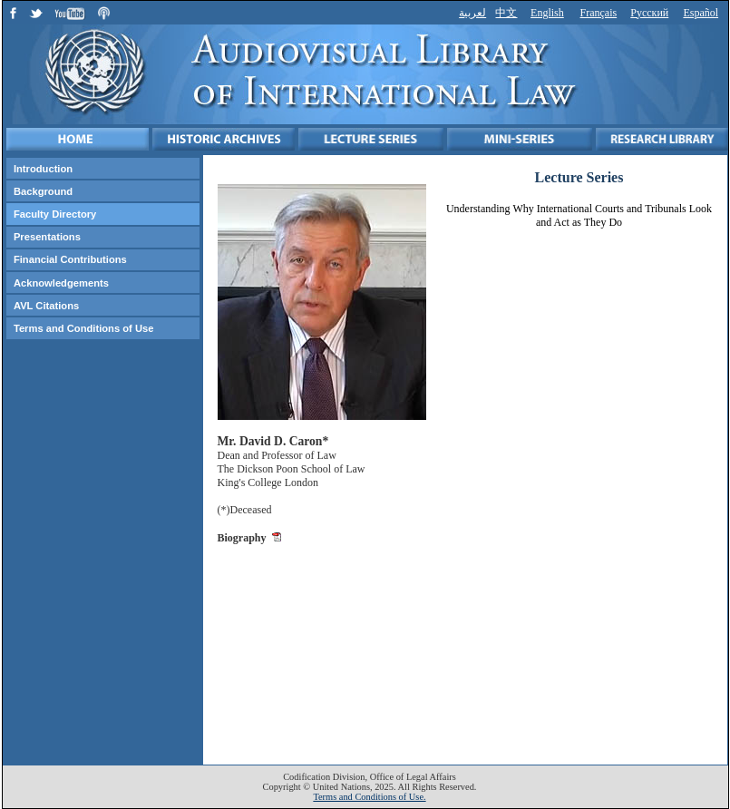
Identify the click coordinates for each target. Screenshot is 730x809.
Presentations (47, 236)
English (547, 12)
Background (43, 191)
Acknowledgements (61, 283)
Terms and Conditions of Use (84, 328)
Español (700, 12)
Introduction (43, 168)
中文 (506, 12)
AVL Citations (46, 305)
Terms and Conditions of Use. (369, 797)
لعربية (472, 12)
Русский (649, 12)
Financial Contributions (70, 259)
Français (599, 12)
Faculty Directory (55, 214)
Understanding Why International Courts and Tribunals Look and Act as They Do (579, 215)
